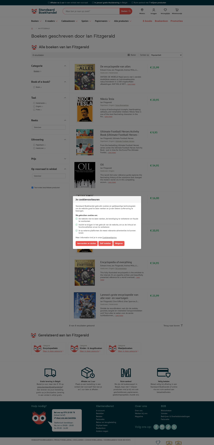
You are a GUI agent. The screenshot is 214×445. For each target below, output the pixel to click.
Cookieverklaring (109, 237)
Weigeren (119, 243)
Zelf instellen (105, 243)
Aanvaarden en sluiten (86, 243)
